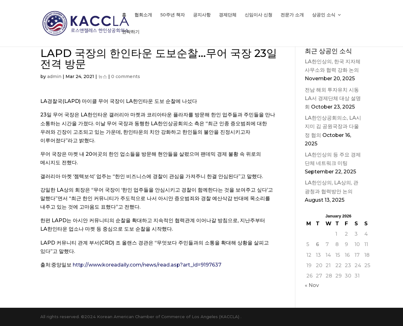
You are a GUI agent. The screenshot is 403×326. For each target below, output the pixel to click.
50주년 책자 (172, 15)
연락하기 (130, 32)
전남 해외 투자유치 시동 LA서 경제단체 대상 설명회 (333, 98)
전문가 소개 (292, 15)
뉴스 (102, 76)
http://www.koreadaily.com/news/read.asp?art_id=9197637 (147, 265)
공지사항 (202, 15)
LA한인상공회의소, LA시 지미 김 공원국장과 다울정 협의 (333, 126)
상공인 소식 (323, 15)
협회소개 (143, 15)
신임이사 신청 (258, 15)
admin (54, 76)
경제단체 (227, 15)
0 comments (125, 76)
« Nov (312, 285)
